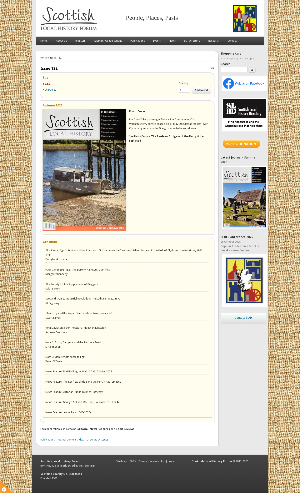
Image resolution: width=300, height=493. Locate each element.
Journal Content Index (71, 439)
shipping (50, 89)
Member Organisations (108, 40)
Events (157, 40)
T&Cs (132, 461)
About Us (61, 40)
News (172, 40)
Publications (137, 40)
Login (171, 461)
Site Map (121, 461)
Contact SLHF (243, 317)
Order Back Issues (97, 439)
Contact (232, 40)
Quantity (184, 83)
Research (213, 40)
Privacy (143, 461)
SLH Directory (192, 40)
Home (44, 40)
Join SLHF (80, 40)
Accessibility (157, 461)
